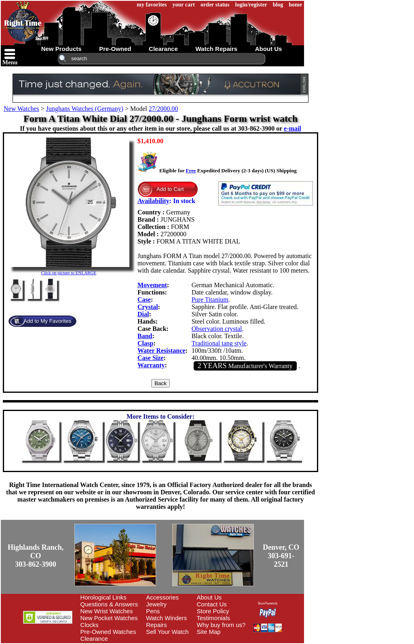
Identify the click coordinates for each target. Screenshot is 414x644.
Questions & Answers (109, 604)
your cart (184, 5)
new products (61, 48)
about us (268, 48)
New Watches (21, 108)
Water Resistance (161, 350)
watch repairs (216, 48)
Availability (153, 200)
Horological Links (103, 597)
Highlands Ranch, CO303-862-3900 (35, 555)
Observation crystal (217, 328)
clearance (163, 48)
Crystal (147, 306)
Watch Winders (166, 617)
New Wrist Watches (106, 611)
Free (191, 170)
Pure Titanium (210, 299)
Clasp (145, 343)
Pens (153, 611)
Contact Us (212, 604)
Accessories (162, 597)
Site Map (209, 631)
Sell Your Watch (167, 631)
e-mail (292, 128)
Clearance (94, 638)
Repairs (156, 624)
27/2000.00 (163, 108)
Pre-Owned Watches (108, 631)
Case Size (150, 357)
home (295, 5)
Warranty (151, 365)
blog (278, 5)
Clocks (89, 624)
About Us (209, 597)
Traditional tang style (219, 343)
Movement (152, 285)
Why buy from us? (221, 624)
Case (144, 299)
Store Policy (213, 611)
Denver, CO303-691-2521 (281, 555)
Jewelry (156, 604)
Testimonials (213, 617)
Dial (143, 314)
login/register (251, 5)
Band (144, 336)
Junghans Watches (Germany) (84, 108)
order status (215, 5)
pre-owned (115, 48)
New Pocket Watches (109, 617)
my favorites (152, 5)
